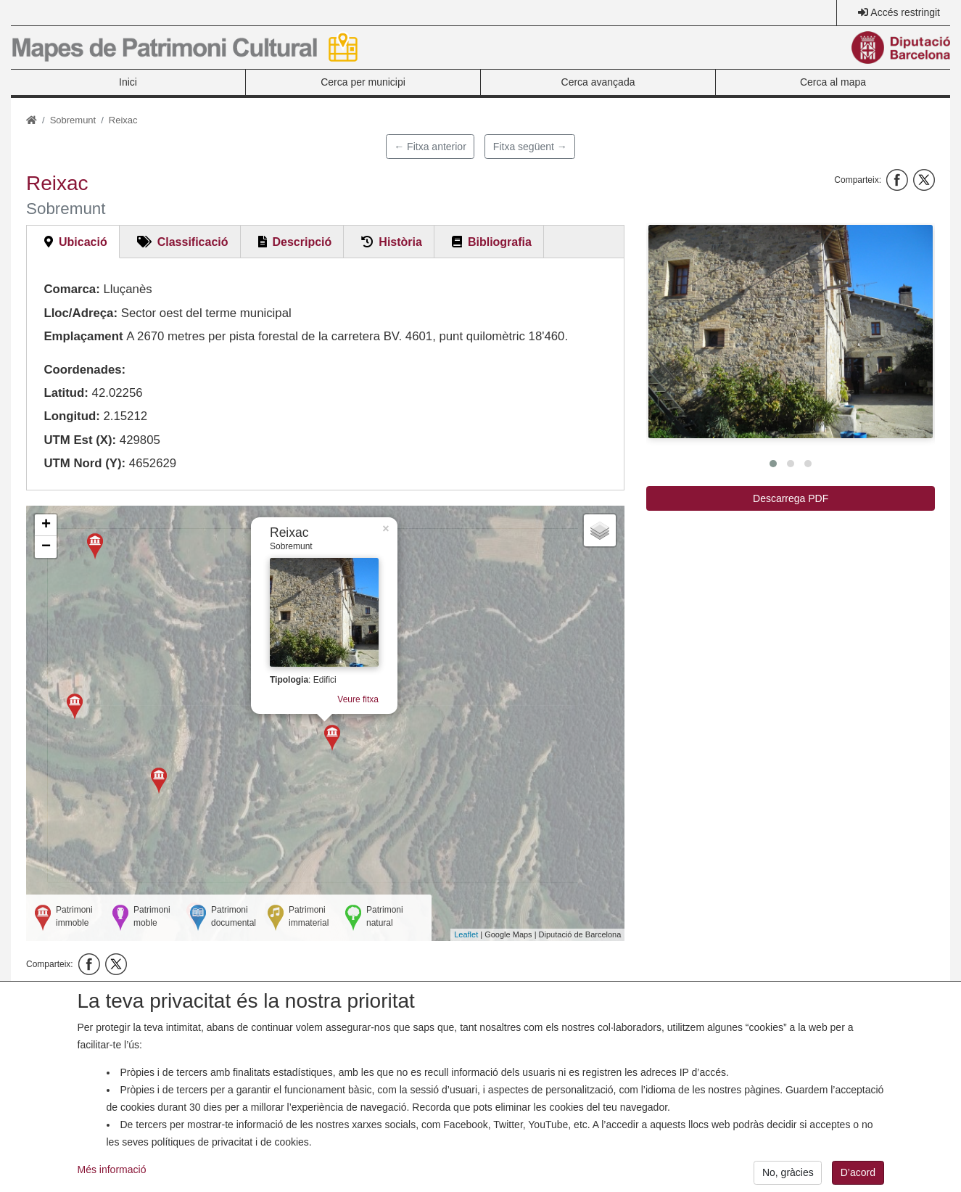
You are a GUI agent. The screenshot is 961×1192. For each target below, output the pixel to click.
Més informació (112, 1180)
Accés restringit (905, 12)
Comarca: (71, 289)
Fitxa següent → (530, 146)
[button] (790, 331)
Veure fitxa (339, 700)
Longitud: (71, 416)
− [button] (46, 547)
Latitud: (66, 393)
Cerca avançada (598, 82)
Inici (128, 82)
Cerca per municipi (363, 82)
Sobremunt (73, 120)
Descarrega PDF (790, 498)
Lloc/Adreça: (80, 313)
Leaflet (466, 934)
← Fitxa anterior (430, 146)
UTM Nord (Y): (84, 463)
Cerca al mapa (833, 82)
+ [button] (46, 525)
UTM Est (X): (80, 440)
